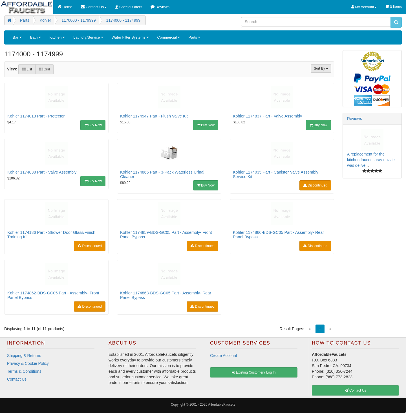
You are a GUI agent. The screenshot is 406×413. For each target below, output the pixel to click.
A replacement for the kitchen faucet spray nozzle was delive (371, 160)
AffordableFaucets (221, 405)
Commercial (168, 37)
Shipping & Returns (24, 355)
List (27, 69)
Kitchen (57, 37)
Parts (194, 37)
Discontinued (315, 185)
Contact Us (17, 379)
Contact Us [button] (355, 390)
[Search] (316, 21)
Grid (44, 69)
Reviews (354, 118)
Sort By (321, 68)
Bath (35, 37)
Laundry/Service (88, 37)
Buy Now (93, 125)
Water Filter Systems (130, 37)
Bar (17, 37)
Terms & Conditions (24, 371)
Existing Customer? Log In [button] (253, 372)
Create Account (223, 355)
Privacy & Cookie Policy (28, 363)
